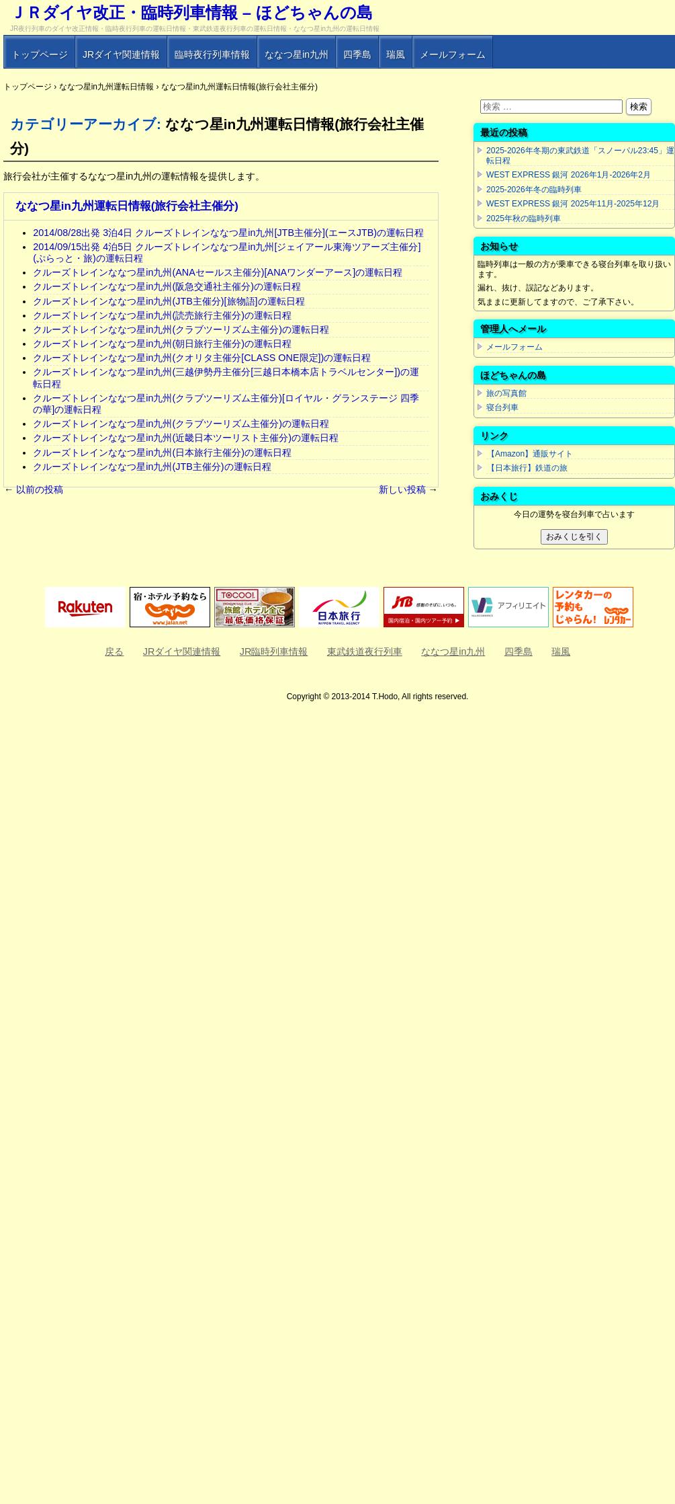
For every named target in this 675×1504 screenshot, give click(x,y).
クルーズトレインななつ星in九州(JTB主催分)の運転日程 (152, 466)
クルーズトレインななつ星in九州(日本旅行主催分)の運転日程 (162, 452)
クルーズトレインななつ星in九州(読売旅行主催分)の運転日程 (162, 315)
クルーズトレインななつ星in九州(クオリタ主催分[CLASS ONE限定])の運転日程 (202, 357)
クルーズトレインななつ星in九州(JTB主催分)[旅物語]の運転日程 (168, 301)
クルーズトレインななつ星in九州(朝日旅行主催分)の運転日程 (162, 343)
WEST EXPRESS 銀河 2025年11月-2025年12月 (573, 203)
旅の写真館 (506, 393)
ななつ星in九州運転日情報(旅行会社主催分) (126, 206)
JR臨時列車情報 (274, 651)
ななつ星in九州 (296, 54)
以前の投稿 (33, 489)
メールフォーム (453, 54)
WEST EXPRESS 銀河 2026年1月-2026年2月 (568, 175)
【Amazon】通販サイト (529, 454)
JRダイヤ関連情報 (121, 54)
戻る (114, 651)
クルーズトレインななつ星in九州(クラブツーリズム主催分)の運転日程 (181, 329)
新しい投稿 (408, 489)
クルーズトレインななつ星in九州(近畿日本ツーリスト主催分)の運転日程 (186, 437)
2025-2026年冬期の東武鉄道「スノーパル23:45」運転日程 (580, 155)
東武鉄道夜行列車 (364, 651)
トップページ (39, 54)
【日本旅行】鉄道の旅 (527, 468)
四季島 (357, 54)
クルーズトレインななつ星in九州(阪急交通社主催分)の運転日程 (167, 286)
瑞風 (395, 54)
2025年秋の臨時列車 (523, 218)
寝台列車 (502, 407)
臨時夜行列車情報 (212, 54)
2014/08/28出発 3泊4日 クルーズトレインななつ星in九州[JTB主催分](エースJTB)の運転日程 (228, 232)
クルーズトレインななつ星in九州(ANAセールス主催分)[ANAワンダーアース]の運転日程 (217, 272)
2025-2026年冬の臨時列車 (534, 189)
